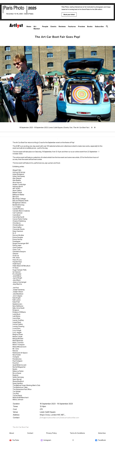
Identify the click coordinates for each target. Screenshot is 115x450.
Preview (81, 26)
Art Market (37, 27)
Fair (71, 127)
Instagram (46, 440)
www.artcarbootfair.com (70, 418)
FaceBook (100, 440)
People (45, 26)
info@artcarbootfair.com (50, 418)
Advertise (102, 433)
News (29, 26)
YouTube (14, 440)
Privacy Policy (51, 433)
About (11, 433)
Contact (30, 433)
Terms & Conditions (77, 433)
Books (90, 26)
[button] (107, 26)
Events (53, 26)
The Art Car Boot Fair (81, 127)
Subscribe (99, 26)
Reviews (62, 26)
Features (72, 26)
